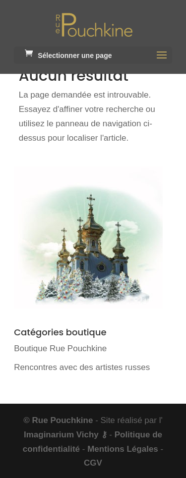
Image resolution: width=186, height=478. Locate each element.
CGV (93, 463)
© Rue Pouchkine (58, 420)
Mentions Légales (122, 449)
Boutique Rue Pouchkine (60, 348)
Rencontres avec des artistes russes (82, 367)
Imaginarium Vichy (61, 434)
